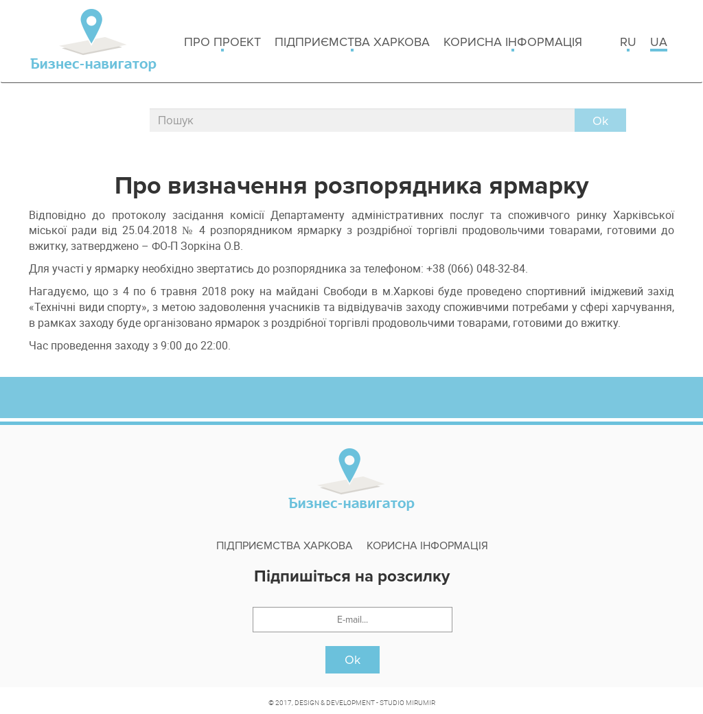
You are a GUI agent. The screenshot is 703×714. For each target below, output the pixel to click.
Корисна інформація (512, 42)
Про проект (222, 42)
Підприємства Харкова (352, 42)
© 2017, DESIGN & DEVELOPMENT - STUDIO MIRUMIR (351, 702)
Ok (352, 659)
